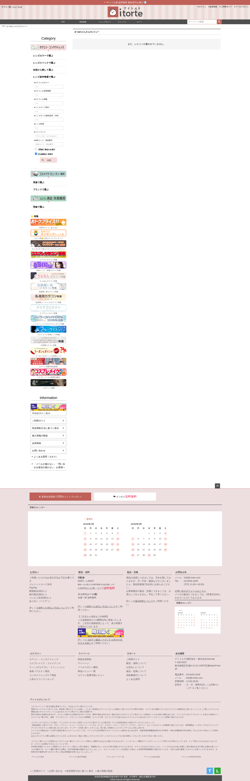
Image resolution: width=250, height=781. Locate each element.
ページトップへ (217, 486)
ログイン (202, 7)
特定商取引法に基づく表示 (45, 428)
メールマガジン (242, 7)
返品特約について (144, 601)
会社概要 (179, 653)
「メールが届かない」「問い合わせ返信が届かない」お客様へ (49, 466)
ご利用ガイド (226, 7)
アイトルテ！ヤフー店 (115, 757)
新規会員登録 (84, 659)
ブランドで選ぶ (41, 189)
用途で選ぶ (38, 182)
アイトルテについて (40, 699)
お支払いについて (135, 667)
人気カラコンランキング (41, 679)
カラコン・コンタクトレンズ (43, 659)
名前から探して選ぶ (43, 70)
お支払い (34, 572)
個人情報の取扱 (40, 435)
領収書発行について (136, 675)
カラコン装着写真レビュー (91, 675)
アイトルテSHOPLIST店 (191, 757)
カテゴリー (35, 653)
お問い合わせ (38, 450)
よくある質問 (133, 679)
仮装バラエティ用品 (39, 671)
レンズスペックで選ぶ (44, 63)
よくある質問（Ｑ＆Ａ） (46, 456)
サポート (131, 653)
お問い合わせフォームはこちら (190, 591)
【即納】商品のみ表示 (45, 149)
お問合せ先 (181, 572)
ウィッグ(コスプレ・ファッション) (46, 667)
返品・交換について (136, 671)
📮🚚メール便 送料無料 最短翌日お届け (125, 2)
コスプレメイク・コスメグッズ (45, 663)
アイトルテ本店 (38, 757)
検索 (219, 22)
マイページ (84, 653)
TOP (3, 26)
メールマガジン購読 (88, 667)
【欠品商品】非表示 (44, 154)
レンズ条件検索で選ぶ (44, 77)
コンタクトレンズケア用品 (42, 675)
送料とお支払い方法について (52, 607)
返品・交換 (132, 572)
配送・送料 (84, 572)
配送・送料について (136, 663)
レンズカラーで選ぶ (43, 55)
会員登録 (213, 7)
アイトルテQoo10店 (152, 757)
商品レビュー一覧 (87, 671)
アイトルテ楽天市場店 (78, 757)
